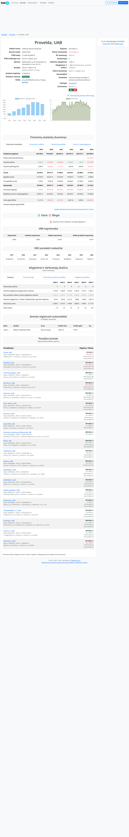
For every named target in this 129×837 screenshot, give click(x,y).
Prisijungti (114, 3)
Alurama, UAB (8, 408)
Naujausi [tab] (10, 272)
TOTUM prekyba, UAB (11, 367)
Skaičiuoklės (32, 3)
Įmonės (23, 3)
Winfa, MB (7, 435)
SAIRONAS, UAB (9, 474)
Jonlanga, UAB (8, 515)
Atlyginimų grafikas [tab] (82, 272)
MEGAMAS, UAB (9, 464)
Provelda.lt (73, 83)
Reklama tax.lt (75, 555)
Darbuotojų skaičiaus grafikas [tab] (54, 272)
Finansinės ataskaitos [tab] (14, 139)
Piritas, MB (7, 347)
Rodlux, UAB (8, 456)
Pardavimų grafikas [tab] (58, 139)
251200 (25, 80)
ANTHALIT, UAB (9, 535)
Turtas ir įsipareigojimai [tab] (82, 139)
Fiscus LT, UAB (8, 525)
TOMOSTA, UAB (9, 445)
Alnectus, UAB (8, 388)
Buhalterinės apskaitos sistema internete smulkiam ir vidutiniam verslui (64, 557)
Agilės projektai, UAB (11, 484)
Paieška (51, 3)
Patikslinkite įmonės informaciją (80, 95)
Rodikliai (43, 3)
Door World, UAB (9, 398)
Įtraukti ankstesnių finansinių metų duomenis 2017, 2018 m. (74, 204)
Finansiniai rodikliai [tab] (36, 139)
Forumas (15, 3)
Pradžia (4, 34)
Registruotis (123, 3)
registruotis (118, 44)
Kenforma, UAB (9, 495)
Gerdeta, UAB (8, 357)
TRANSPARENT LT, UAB (12, 505)
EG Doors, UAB (9, 377)
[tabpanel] (48, 173)
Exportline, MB (9, 418)
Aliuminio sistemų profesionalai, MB (17, 427)
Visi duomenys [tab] (28, 272)
